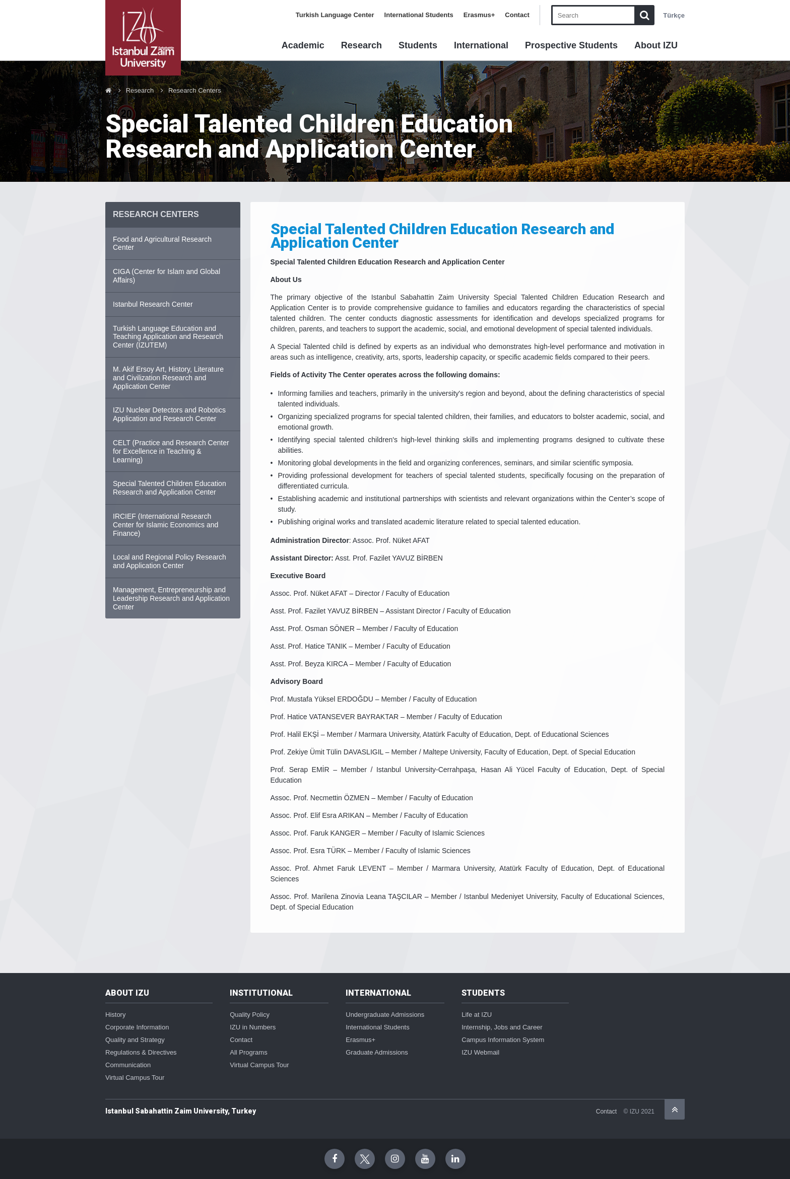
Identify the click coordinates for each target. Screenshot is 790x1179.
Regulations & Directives (141, 1052)
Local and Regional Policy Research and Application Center (169, 561)
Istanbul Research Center (153, 304)
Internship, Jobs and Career (502, 1027)
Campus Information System (503, 1040)
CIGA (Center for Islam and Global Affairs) (166, 275)
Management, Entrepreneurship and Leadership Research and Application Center (171, 598)
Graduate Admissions (377, 1052)
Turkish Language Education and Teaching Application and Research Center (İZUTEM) (168, 337)
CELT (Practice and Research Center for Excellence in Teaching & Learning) (171, 451)
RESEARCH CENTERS (156, 214)
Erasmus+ (479, 15)
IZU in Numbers (253, 1027)
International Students (418, 15)
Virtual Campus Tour (134, 1077)
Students (418, 45)
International (481, 45)
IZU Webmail (480, 1052)
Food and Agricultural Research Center (162, 243)
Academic (303, 45)
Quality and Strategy (135, 1040)
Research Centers (194, 90)
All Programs (248, 1052)
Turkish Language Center (335, 15)
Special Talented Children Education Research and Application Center (169, 487)
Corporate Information (137, 1027)
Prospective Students (571, 45)
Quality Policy (250, 1014)
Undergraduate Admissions (385, 1014)
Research (361, 45)
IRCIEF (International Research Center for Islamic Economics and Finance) (165, 524)
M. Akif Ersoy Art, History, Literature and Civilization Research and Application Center (168, 377)
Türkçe (674, 15)
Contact (517, 15)
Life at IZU (477, 1014)
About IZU (656, 45)
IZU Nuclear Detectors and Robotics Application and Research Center (169, 414)
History (115, 1014)
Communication (128, 1065)
